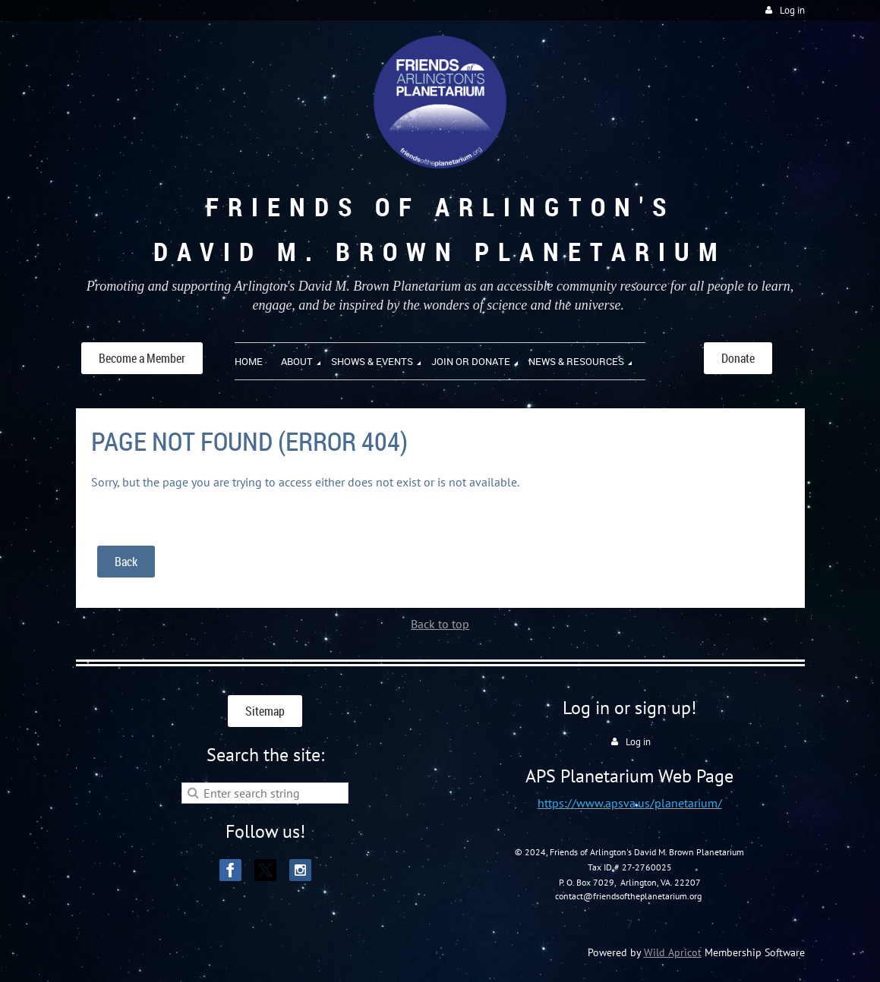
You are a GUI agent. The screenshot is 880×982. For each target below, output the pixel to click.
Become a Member (142, 358)
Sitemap (265, 711)
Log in (792, 10)
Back (126, 561)
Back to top (440, 623)
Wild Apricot (673, 952)
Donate (738, 358)
